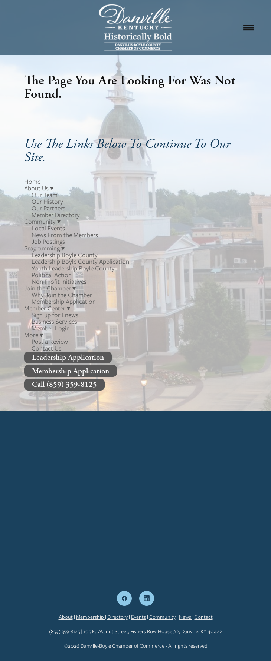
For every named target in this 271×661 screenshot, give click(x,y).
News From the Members (65, 234)
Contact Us (46, 348)
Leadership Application (68, 357)
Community (162, 617)
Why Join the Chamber (62, 294)
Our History (47, 201)
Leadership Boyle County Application (80, 261)
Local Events (48, 228)
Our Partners (48, 208)
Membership (90, 617)
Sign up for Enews (55, 314)
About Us (38, 188)
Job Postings (48, 241)
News (185, 617)
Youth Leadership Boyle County (73, 268)
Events (138, 617)
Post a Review (50, 341)
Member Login (51, 328)
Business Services (54, 321)
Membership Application (64, 301)
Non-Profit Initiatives (59, 281)
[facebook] (124, 598)
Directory (117, 617)
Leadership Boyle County (65, 254)
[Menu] (249, 27)
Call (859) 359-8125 (64, 384)
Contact (204, 617)
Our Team (45, 194)
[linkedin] (146, 598)
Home (32, 181)
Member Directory (56, 214)
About (66, 617)
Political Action (52, 274)
